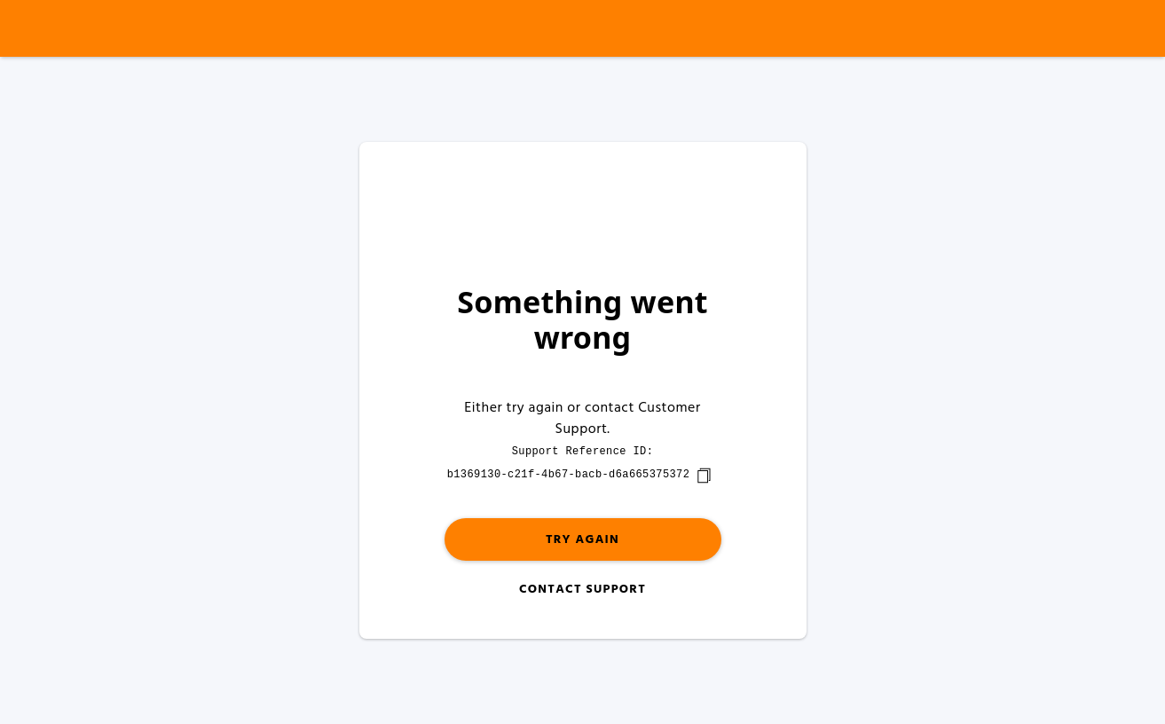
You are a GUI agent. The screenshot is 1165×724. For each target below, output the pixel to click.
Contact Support (582, 589)
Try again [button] (582, 540)
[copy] (703, 475)
